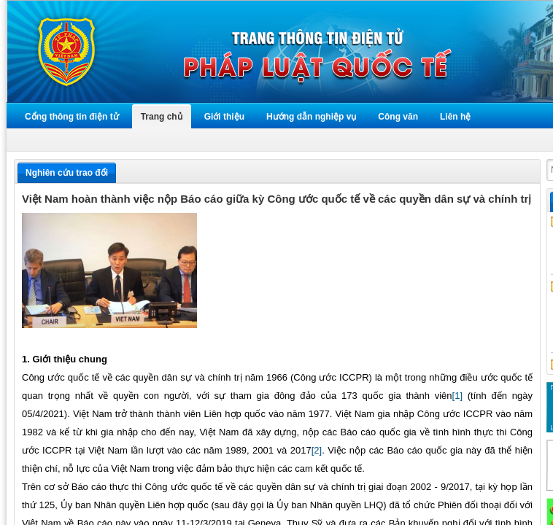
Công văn (398, 117)
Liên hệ (455, 117)
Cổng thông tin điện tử (72, 117)
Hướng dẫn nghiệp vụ (311, 117)
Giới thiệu (224, 117)
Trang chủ (161, 117)
